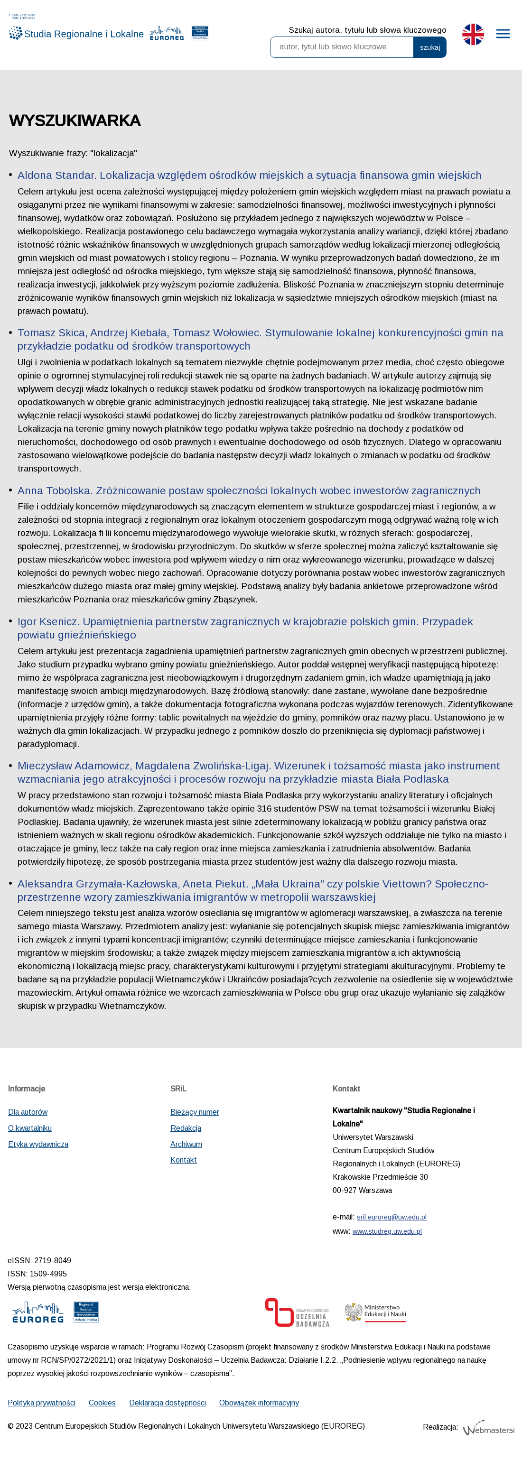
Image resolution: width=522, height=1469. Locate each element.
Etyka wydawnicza (38, 1144)
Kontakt (183, 1160)
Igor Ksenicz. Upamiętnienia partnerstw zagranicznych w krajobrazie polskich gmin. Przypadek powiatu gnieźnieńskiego (245, 628)
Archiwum (186, 1144)
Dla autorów (27, 1112)
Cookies (102, 1403)
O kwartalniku (30, 1128)
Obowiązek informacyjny (259, 1403)
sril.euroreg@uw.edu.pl (392, 1217)
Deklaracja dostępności (167, 1403)
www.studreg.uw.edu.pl (387, 1231)
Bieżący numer (194, 1112)
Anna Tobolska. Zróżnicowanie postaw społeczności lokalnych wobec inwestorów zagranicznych (249, 491)
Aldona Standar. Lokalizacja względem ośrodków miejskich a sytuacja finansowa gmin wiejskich (250, 175)
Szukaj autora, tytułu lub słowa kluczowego (368, 30)
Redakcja (185, 1128)
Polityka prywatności (41, 1403)
